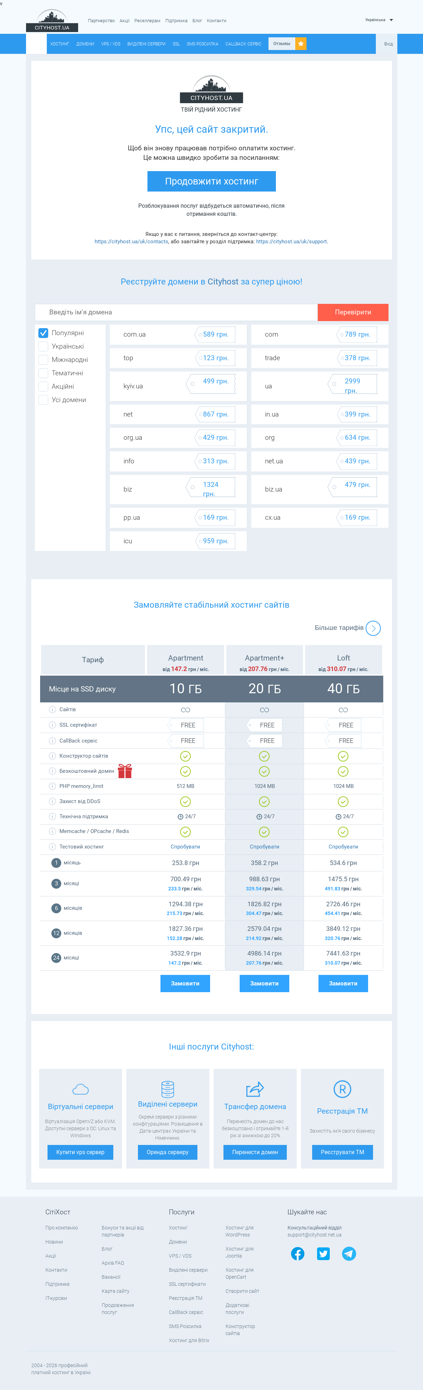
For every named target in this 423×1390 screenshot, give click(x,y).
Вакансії (111, 1277)
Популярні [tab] (61, 333)
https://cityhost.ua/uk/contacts (131, 241)
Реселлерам (147, 20)
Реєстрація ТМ (185, 1298)
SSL (176, 44)
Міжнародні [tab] (63, 360)
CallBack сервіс (243, 44)
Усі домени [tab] (62, 400)
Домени (85, 44)
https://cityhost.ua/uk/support (291, 241)
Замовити (185, 983)
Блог (197, 20)
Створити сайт (242, 1291)
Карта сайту (116, 1291)
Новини (54, 1242)
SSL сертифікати (187, 1284)
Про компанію (61, 1228)
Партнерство (101, 20)
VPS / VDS (110, 44)
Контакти (216, 20)
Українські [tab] (61, 346)
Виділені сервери (146, 44)
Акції (125, 20)
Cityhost (223, 282)
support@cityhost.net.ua (315, 1235)
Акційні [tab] (56, 387)
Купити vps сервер (80, 1152)
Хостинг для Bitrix (189, 1340)
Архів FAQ (113, 1263)
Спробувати (185, 847)
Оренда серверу (168, 1152)
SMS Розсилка (203, 44)
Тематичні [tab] (60, 373)
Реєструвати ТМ (342, 1152)
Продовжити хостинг (211, 181)
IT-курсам (56, 1298)
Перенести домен (255, 1152)
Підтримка (176, 20)
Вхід (388, 43)
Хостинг (59, 44)
